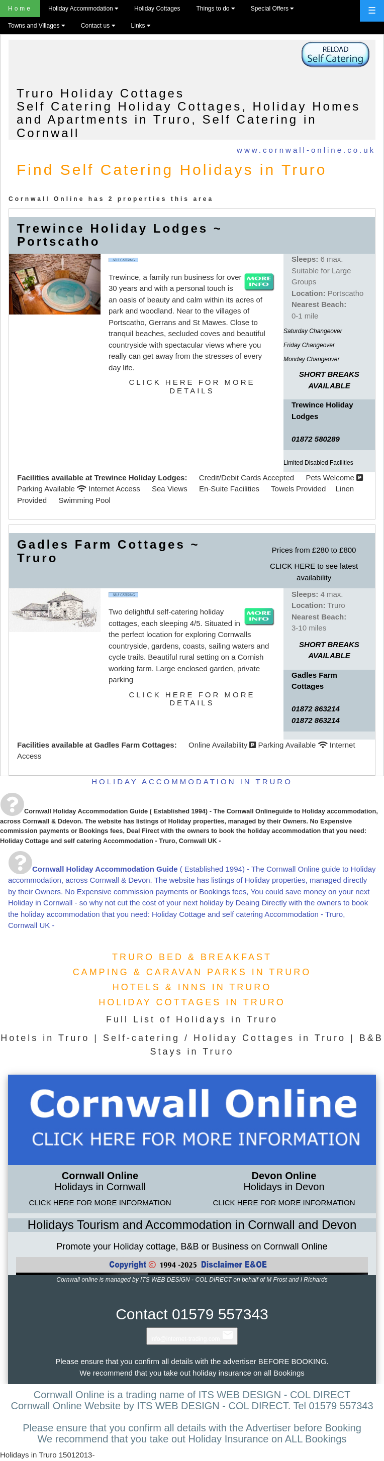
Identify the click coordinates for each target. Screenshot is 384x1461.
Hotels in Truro (45, 1038)
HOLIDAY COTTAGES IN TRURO (192, 1002)
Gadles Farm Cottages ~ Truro (108, 551)
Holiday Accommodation (83, 8)
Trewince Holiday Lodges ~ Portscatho (120, 235)
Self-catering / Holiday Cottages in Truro (224, 1038)
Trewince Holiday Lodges (139, 477)
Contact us (98, 25)
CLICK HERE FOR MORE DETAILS (192, 386)
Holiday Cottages (157, 8)
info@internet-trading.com (192, 1338)
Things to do (215, 8)
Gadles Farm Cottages (134, 745)
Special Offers (272, 8)
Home (20, 8)
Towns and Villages (36, 25)
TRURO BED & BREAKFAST (192, 957)
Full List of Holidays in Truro (192, 1019)
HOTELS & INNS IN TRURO (192, 987)
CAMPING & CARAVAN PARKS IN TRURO (192, 972)
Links (140, 25)
